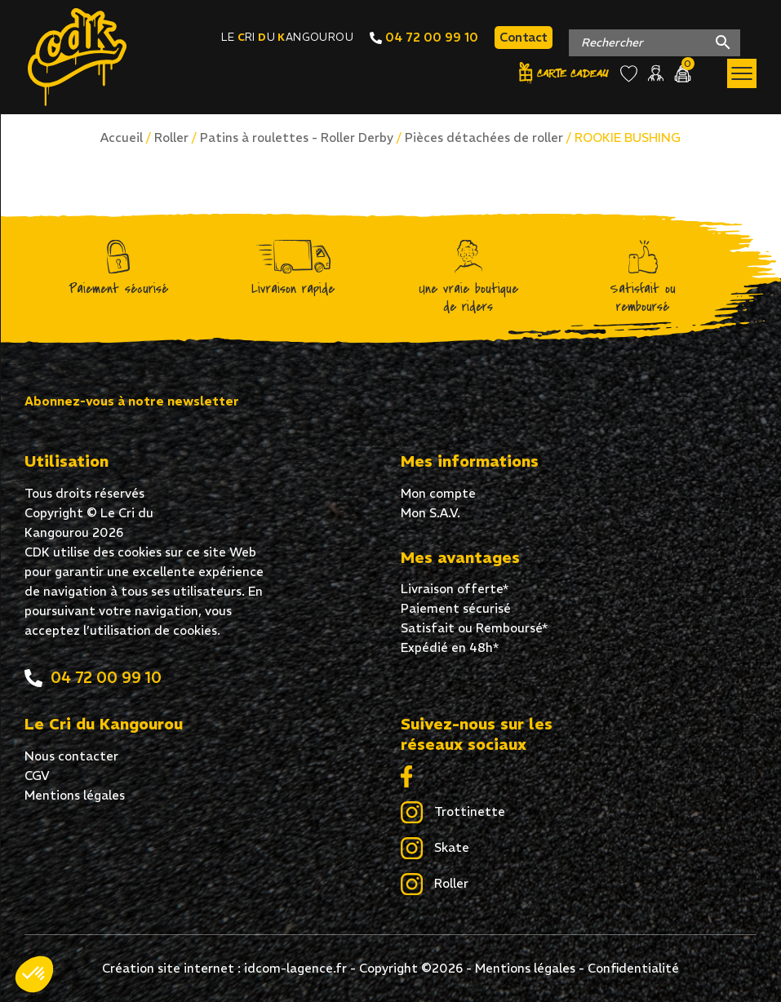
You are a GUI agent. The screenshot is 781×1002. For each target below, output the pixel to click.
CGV (37, 775)
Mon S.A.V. (430, 513)
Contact (523, 37)
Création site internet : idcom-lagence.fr (224, 968)
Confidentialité (633, 968)
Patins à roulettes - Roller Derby (296, 137)
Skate (435, 848)
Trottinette (453, 812)
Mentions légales (74, 795)
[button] (34, 974)
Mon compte (438, 493)
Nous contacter (71, 756)
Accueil (121, 137)
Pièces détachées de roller (484, 137)
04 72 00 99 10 (424, 37)
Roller (171, 137)
